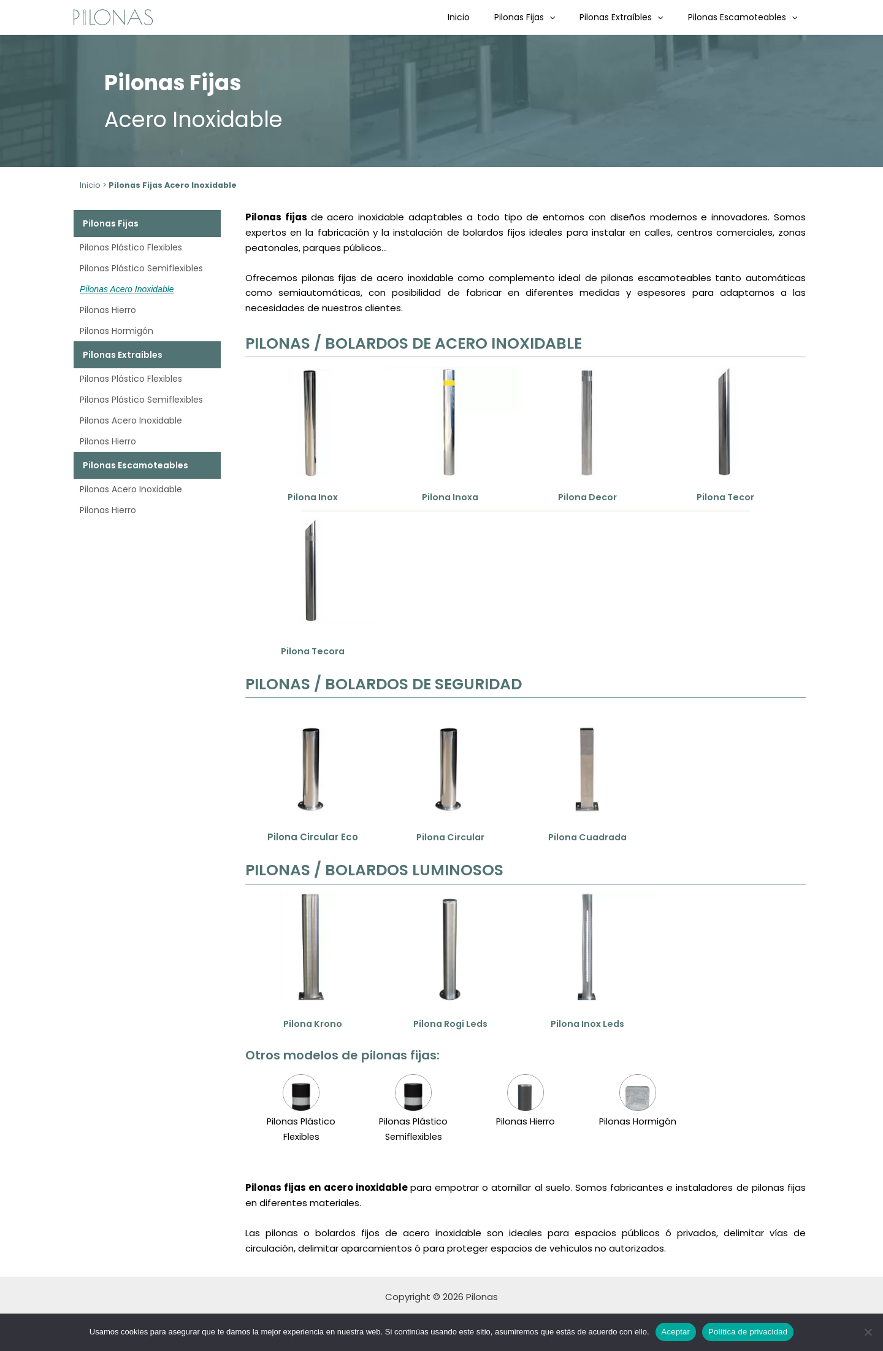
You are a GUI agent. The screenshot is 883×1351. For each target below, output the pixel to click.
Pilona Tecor (725, 496)
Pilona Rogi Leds (450, 1023)
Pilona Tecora (312, 651)
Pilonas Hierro (108, 310)
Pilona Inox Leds (587, 1023)
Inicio (484, 17)
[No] (868, 1332)
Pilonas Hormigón (116, 331)
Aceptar (676, 1331)
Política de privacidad (747, 1331)
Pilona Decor (587, 496)
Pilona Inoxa (450, 496)
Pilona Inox (312, 496)
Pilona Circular (450, 836)
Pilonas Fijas (543, 17)
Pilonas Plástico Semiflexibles (141, 268)
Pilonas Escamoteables (746, 17)
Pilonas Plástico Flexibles (131, 247)
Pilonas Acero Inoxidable (127, 289)
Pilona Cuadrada (587, 836)
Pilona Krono (312, 1023)
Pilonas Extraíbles (632, 17)
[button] (567, 17)
